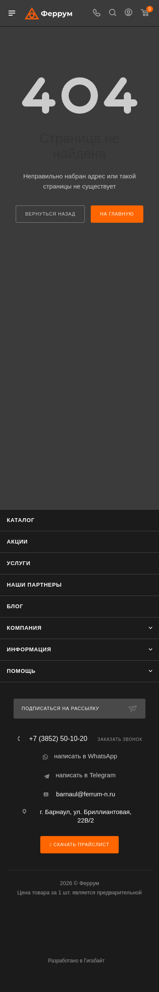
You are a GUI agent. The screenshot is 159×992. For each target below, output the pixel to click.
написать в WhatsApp (85, 756)
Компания (24, 628)
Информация (29, 649)
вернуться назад (50, 213)
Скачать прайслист (79, 844)
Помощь (21, 671)
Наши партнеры (34, 585)
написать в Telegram (85, 775)
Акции (17, 541)
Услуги (19, 563)
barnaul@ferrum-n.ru (85, 794)
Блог (15, 606)
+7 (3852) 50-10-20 (58, 738)
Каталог (21, 520)
